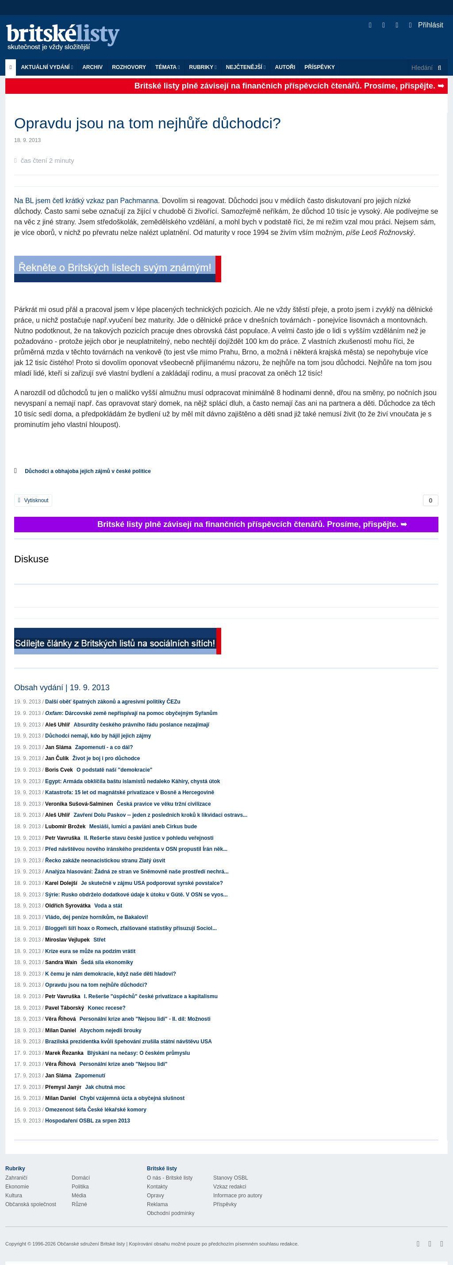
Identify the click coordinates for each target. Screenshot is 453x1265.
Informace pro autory (237, 1195)
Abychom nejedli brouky (110, 1030)
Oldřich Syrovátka (68, 906)
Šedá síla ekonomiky (107, 962)
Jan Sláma (58, 747)
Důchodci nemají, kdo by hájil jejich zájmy (98, 736)
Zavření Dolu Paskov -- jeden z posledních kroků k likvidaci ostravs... (160, 815)
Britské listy (67, 38)
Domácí (81, 1178)
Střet (99, 940)
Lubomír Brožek (65, 826)
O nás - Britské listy (169, 1178)
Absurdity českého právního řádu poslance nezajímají (141, 725)
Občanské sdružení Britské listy (91, 1243)
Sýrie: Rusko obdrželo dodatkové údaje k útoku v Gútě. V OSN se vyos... (136, 895)
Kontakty (157, 1187)
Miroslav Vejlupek (67, 940)
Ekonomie (17, 1187)
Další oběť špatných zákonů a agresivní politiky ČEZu (112, 702)
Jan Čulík (57, 758)
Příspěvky (319, 67)
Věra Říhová (60, 1019)
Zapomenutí (90, 1076)
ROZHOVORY (129, 67)
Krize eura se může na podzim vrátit (90, 951)
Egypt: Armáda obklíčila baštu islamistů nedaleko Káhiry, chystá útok (132, 781)
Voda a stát (108, 906)
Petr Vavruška (62, 838)
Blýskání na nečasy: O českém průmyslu (138, 1053)
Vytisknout (33, 500)
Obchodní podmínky (170, 1213)
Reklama (157, 1204)
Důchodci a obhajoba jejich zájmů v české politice (88, 471)
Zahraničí (16, 1178)
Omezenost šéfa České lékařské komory (95, 1110)
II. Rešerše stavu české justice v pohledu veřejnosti (149, 838)
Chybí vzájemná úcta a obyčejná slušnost (132, 1098)
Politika (80, 1187)
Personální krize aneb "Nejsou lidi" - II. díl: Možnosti (145, 1019)
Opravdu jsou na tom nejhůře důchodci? (96, 985)
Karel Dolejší (61, 883)
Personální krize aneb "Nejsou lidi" (124, 1064)
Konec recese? (106, 1008)
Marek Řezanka (64, 1053)
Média (79, 1195)
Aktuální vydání (47, 67)
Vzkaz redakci (229, 1187)
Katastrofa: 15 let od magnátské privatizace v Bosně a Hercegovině (129, 792)
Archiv (92, 67)
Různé (79, 1204)
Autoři (285, 67)
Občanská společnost (30, 1204)
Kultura (13, 1195)
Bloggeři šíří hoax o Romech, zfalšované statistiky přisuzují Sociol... (131, 928)
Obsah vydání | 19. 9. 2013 (62, 687)
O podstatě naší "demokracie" (114, 770)
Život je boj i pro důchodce (106, 758)
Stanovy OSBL (230, 1178)
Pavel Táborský (64, 1008)
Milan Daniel (60, 1030)
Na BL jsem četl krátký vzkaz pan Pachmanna (86, 200)
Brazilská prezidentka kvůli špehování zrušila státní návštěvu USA (128, 1041)
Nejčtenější (246, 67)
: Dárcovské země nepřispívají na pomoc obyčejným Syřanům (131, 713)
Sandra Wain (61, 962)
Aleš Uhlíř (57, 725)
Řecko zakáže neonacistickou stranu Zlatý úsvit (105, 860)
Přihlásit (426, 25)
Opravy (155, 1195)
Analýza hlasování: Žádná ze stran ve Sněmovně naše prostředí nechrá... (137, 872)
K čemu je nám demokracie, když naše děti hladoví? (110, 974)
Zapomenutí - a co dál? (104, 747)
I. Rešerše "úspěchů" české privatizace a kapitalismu (151, 996)
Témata (167, 67)
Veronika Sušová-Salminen (79, 804)
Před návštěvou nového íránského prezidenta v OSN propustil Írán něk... (136, 849)
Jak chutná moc (105, 1087)
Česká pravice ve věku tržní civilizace (164, 804)
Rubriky (203, 67)
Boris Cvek (59, 770)
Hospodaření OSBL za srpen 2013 (87, 1121)
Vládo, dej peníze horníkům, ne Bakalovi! (96, 917)
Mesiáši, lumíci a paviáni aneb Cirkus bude (143, 826)
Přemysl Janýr (63, 1087)
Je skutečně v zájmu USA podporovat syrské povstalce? (152, 883)
